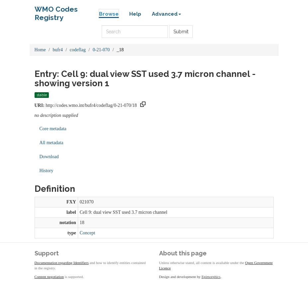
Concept (87, 232)
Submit (180, 31)
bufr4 (58, 49)
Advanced (166, 14)
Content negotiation (49, 277)
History (46, 170)
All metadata (51, 142)
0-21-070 (101, 49)
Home (40, 49)
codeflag (78, 49)
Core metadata (53, 128)
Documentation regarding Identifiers (62, 263)
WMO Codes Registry (56, 11)
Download (49, 156)
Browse (109, 14)
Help (135, 14)
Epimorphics (211, 277)
